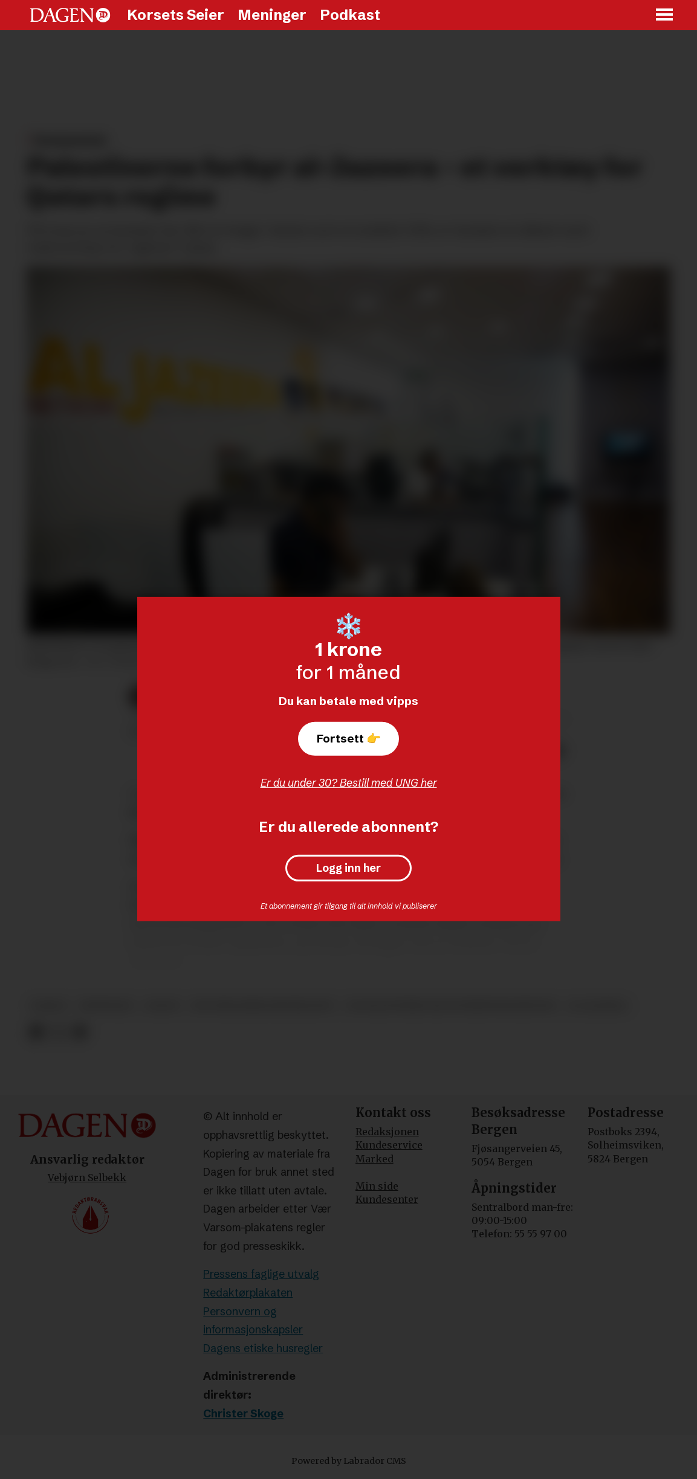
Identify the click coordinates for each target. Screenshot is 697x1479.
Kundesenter (386, 1199)
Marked (374, 1159)
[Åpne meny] (665, 15)
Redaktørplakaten (248, 1293)
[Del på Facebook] (37, 1032)
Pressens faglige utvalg (261, 1274)
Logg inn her (348, 868)
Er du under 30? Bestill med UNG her (349, 783)
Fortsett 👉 (349, 738)
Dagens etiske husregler (263, 1348)
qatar (162, 1005)
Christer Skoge (243, 1413)
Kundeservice (389, 1145)
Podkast (350, 15)
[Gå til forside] (70, 15)
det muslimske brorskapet (263, 1005)
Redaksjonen (387, 1132)
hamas (49, 1005)
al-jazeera (597, 1005)
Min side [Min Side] (376, 1186)
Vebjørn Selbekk (87, 1177)
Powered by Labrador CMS (348, 1460)
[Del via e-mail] (79, 1032)
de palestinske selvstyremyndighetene (451, 1005)
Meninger (272, 15)
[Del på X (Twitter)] (58, 1032)
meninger (106, 1005)
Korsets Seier (175, 15)
